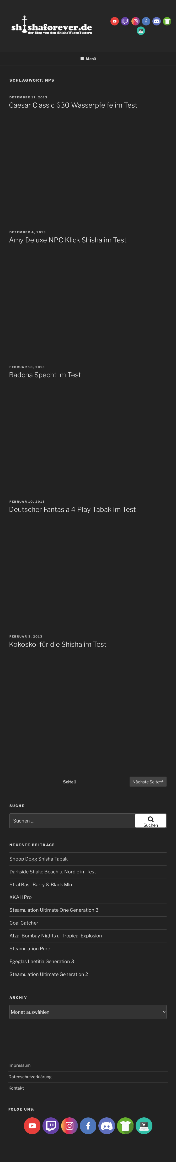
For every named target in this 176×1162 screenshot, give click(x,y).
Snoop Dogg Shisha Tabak (38, 859)
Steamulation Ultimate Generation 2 (48, 974)
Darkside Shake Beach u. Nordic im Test (52, 871)
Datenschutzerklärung (30, 1076)
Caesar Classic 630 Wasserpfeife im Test (73, 105)
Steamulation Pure (29, 948)
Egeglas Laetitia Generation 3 (41, 961)
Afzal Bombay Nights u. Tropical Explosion (55, 935)
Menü (88, 58)
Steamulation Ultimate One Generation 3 (54, 910)
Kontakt (16, 1088)
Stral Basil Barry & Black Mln (40, 884)
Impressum (19, 1065)
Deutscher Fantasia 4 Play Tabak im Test (72, 509)
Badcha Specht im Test (45, 375)
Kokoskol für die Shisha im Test (57, 644)
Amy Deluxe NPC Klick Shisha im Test (68, 240)
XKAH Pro (20, 897)
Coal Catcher (23, 923)
